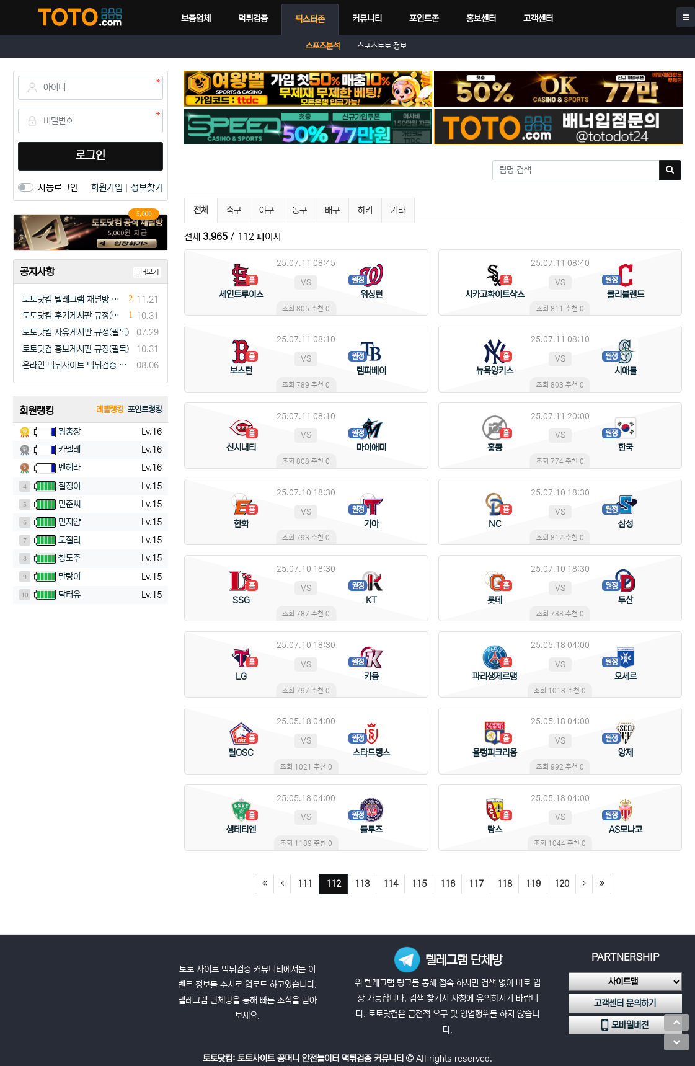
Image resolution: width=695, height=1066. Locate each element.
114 (390, 884)
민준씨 (69, 504)
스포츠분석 (323, 46)
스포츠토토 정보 (382, 46)
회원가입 (108, 187)
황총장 (69, 432)
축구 (233, 210)
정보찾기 (147, 187)
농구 (299, 210)
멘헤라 (69, 468)
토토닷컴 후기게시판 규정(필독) (73, 316)
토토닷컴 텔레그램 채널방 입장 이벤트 (73, 299)
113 (362, 884)
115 (419, 884)
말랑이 (69, 577)
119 (533, 884)
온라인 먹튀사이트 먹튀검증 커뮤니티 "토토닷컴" (77, 365)
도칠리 (69, 540)
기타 (398, 210)
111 (305, 884)
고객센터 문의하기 (625, 1003)
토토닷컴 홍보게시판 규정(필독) (75, 349)
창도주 (69, 558)
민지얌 (69, 522)
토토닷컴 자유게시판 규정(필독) (75, 332)
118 (504, 884)
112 (337, 883)
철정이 (69, 486)
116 (447, 884)
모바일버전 (625, 1025)
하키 (365, 210)
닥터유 (69, 595)
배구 (332, 210)
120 (561, 884)
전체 (200, 210)
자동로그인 (58, 187)
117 (476, 884)
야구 (266, 210)
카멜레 (69, 450)
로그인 (90, 155)
